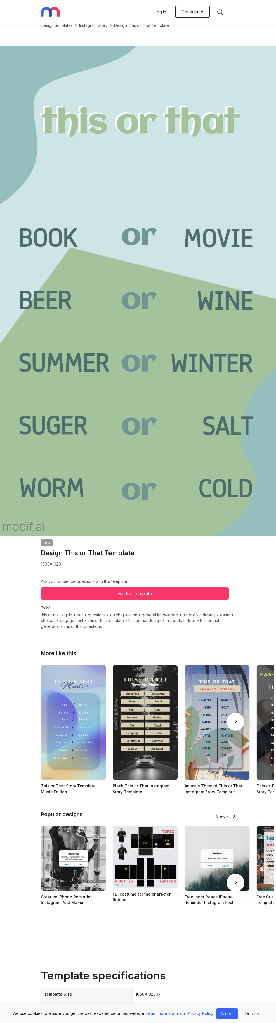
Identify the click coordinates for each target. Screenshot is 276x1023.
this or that (50, 620)
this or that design (144, 626)
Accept (227, 1013)
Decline (252, 1013)
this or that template (106, 626)
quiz (68, 620)
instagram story (93, 31)
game (225, 620)
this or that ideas (181, 626)
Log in (160, 12)
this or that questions (83, 632)
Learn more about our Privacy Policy (179, 1013)
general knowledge (160, 620)
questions (97, 620)
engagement (71, 626)
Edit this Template (134, 599)
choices (48, 626)
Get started (192, 12)
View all (223, 822)
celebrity (207, 620)
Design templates (57, 31)
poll (80, 620)
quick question (123, 620)
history (189, 620)
